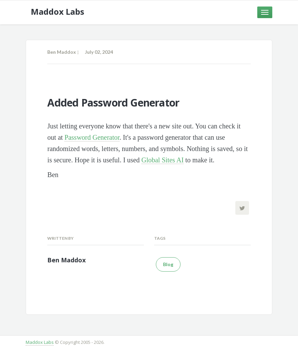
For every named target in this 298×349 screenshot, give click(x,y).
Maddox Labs (40, 342)
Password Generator (92, 137)
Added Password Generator (113, 103)
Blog (168, 264)
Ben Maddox (61, 52)
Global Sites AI (162, 160)
